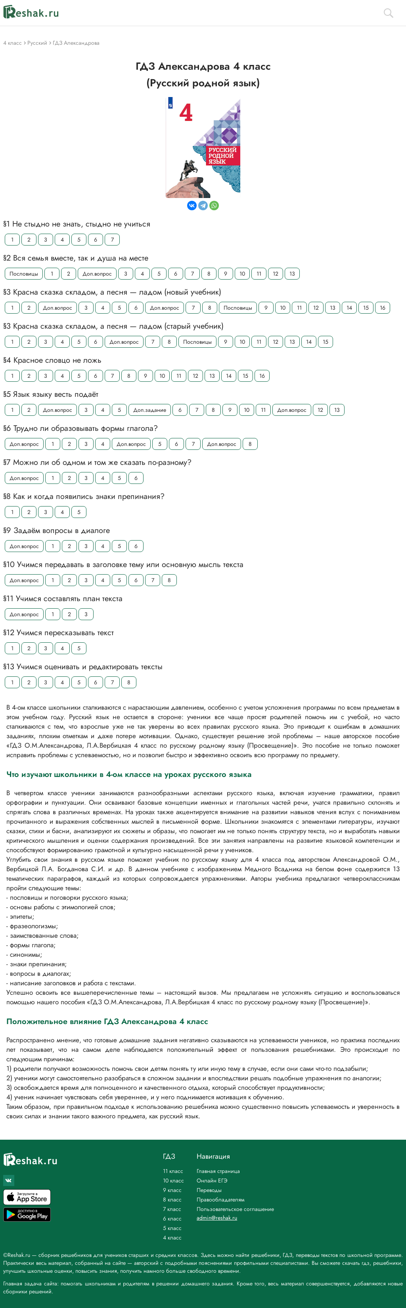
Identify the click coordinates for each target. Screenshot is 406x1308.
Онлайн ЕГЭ (212, 1180)
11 (259, 274)
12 (275, 274)
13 (292, 274)
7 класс (172, 1209)
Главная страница (218, 1171)
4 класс (172, 1237)
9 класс (172, 1190)
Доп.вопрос (97, 274)
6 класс (172, 1218)
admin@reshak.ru (217, 1218)
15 (366, 308)
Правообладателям (221, 1199)
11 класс (173, 1171)
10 (242, 274)
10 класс (173, 1180)
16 (382, 308)
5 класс (172, 1228)
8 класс (172, 1199)
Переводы (209, 1190)
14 (349, 308)
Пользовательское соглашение (235, 1209)
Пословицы (24, 274)
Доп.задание (149, 410)
